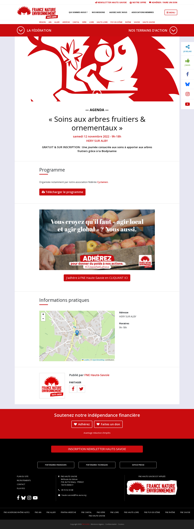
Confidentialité (111, 524)
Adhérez (82, 424)
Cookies (121, 524)
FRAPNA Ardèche (68, 512)
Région (42, 22)
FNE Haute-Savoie (96, 375)
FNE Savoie (185, 512)
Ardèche (66, 22)
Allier (57, 22)
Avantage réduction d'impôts (97, 432)
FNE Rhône (170, 512)
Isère (84, 22)
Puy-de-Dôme (116, 22)
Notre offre (138, 2)
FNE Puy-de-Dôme (152, 512)
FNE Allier (51, 512)
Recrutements (24, 480)
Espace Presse (138, 465)
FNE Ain (38, 512)
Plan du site (22, 476)
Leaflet (85, 360)
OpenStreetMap (98, 360)
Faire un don (170, 2)
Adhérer (156, 2)
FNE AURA (85, 524)
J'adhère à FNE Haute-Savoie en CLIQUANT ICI (97, 278)
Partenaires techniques (97, 465)
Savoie (137, 22)
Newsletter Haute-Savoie (111, 2)
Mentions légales (97, 524)
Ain (50, 22)
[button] (77, 333)
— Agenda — (97, 109)
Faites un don (108, 424)
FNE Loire (114, 512)
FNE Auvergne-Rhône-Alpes (17, 512)
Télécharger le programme (62, 192)
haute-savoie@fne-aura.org (74, 495)
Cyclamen (102, 182)
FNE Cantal (86, 512)
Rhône (128, 22)
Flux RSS (21, 488)
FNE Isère (101, 512)
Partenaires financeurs (56, 465)
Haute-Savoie (149, 22)
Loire (91, 22)
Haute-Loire (102, 22)
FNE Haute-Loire (131, 512)
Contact (21, 484)
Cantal (76, 22)
